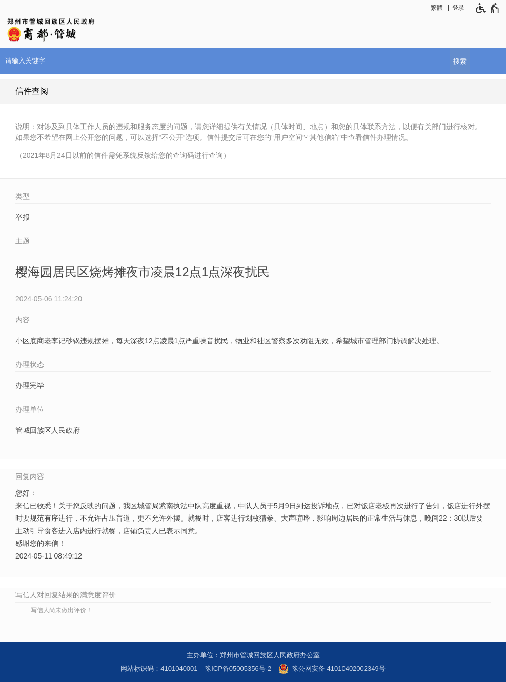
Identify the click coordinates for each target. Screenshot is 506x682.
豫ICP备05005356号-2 (238, 668)
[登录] (461, 7)
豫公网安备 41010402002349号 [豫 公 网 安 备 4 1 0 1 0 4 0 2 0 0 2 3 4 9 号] (332, 669)
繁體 (437, 7)
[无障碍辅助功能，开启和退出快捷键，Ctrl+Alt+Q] (485, 8)
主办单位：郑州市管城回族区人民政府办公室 (253, 655)
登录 (458, 7)
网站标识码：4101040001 (158, 668)
